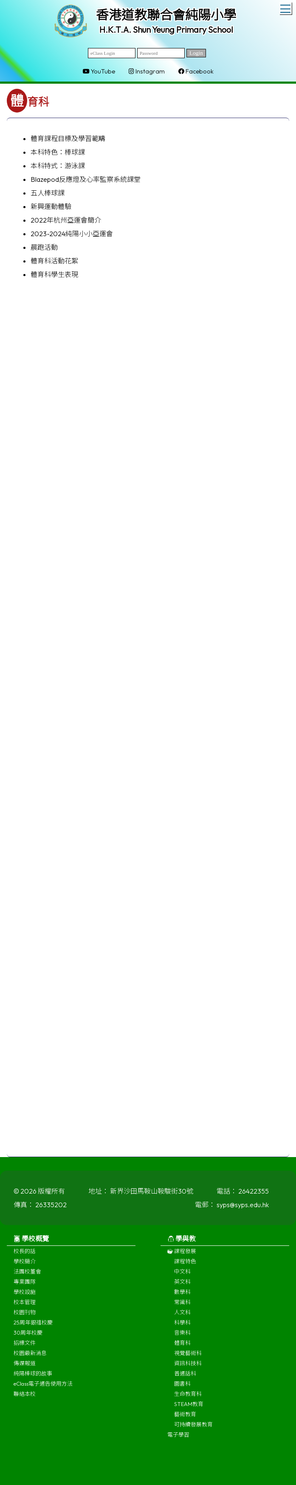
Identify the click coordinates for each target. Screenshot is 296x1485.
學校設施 (25, 1297)
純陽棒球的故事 (33, 1378)
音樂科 (182, 1338)
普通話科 (185, 1378)
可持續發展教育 (193, 1429)
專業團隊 (25, 1287)
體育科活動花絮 (54, 261)
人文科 (182, 1317)
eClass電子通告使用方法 (43, 1389)
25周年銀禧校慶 (33, 1327)
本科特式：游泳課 (58, 165)
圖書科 (182, 1389)
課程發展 (181, 1256)
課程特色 (185, 1266)
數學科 (182, 1297)
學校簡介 (25, 1266)
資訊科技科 (188, 1368)
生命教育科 (188, 1399)
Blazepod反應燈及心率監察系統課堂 (86, 179)
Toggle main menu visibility (286, 7)
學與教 (181, 1244)
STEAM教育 (188, 1409)
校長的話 (25, 1256)
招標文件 (25, 1348)
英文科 (182, 1287)
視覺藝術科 (188, 1358)
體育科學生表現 (54, 274)
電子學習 (178, 1440)
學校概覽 (31, 1244)
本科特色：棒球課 (58, 152)
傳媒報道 (25, 1368)
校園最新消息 (30, 1358)
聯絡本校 (25, 1399)
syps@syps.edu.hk (243, 1210)
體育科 (182, 1348)
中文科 (182, 1276)
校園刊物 (25, 1317)
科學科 (182, 1327)
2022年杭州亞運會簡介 (66, 220)
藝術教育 (185, 1419)
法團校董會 (27, 1276)
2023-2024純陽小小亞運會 (72, 233)
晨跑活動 (44, 247)
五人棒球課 (48, 193)
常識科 (182, 1307)
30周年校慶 (28, 1338)
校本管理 (25, 1307)
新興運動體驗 (51, 206)
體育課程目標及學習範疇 (68, 138)
